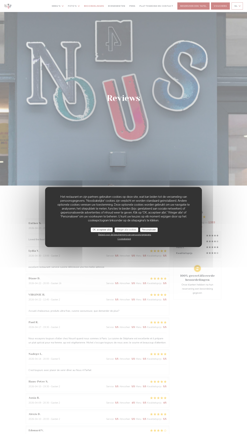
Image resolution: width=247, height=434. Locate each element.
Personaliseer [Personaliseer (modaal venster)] (149, 229)
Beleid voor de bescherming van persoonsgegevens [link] (124, 234)
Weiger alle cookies (126, 229)
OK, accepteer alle (102, 229)
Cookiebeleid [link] (124, 239)
